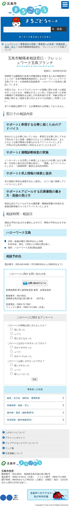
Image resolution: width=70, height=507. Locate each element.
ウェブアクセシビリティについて (21, 443)
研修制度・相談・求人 (18, 405)
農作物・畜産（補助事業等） (21, 412)
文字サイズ (3, 498)
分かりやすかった (23, 347)
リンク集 (9, 448)
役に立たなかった (23, 338)
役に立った (19, 329)
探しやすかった (22, 365)
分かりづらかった (23, 356)
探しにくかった (22, 374)
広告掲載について (14, 453)
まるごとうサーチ (35, 22)
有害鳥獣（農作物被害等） (20, 420)
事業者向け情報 (28, 44)
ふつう (17, 334)
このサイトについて (15, 432)
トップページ (11, 44)
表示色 (9, 498)
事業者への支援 (46, 44)
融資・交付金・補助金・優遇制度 (23, 398)
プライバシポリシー (15, 438)
